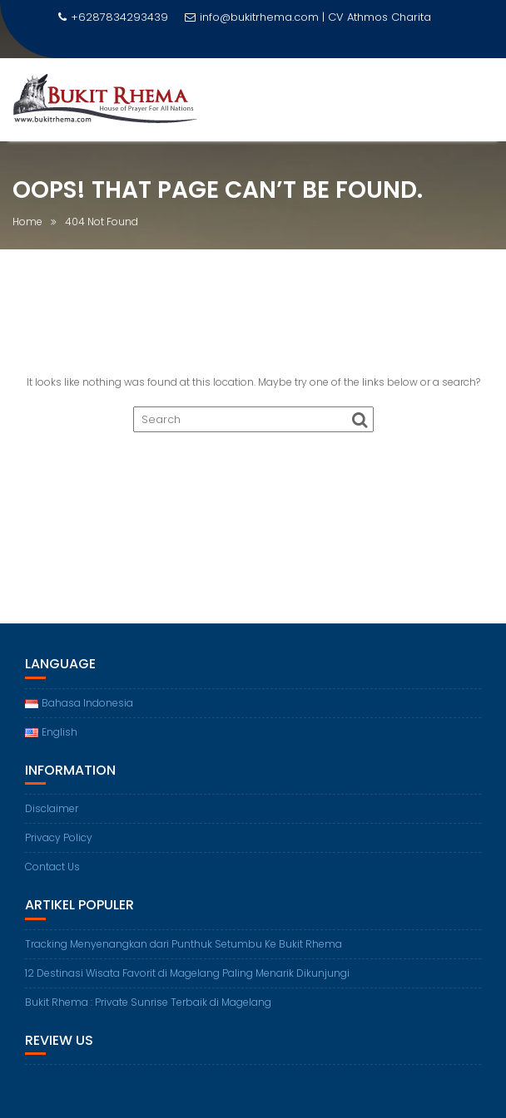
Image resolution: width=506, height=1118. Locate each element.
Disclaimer (51, 808)
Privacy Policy (58, 837)
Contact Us (52, 866)
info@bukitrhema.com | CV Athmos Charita (308, 17)
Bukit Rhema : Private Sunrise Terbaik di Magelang (148, 1002)
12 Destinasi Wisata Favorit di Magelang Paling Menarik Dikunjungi (187, 973)
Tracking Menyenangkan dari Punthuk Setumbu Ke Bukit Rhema (183, 944)
